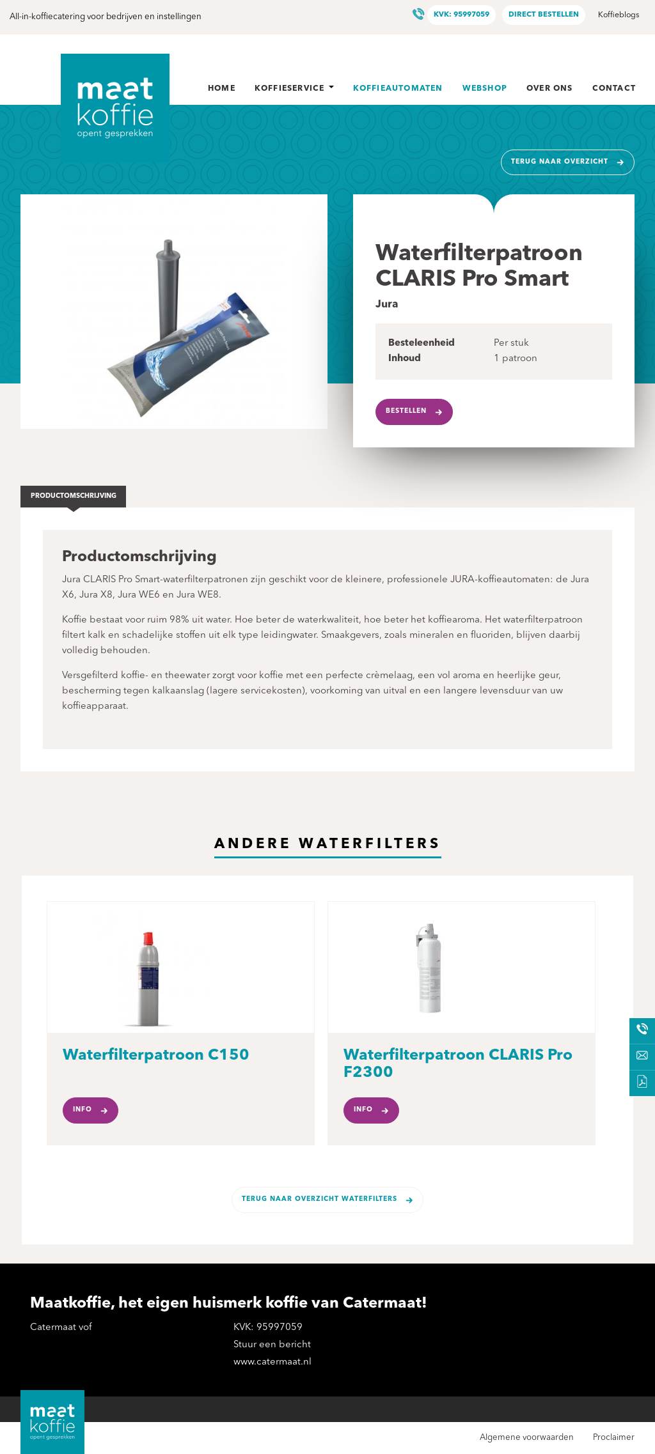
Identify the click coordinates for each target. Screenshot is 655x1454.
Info (82, 1109)
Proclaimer (614, 1438)
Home (221, 89)
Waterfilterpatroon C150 (156, 1055)
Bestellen (406, 411)
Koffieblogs (618, 15)
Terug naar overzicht (559, 162)
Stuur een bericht (272, 1345)
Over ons (549, 89)
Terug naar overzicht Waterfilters (319, 1199)
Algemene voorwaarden (527, 1438)
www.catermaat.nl (272, 1362)
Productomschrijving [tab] (73, 496)
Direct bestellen (544, 15)
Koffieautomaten (398, 89)
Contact (614, 89)
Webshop (484, 89)
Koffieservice (294, 89)
